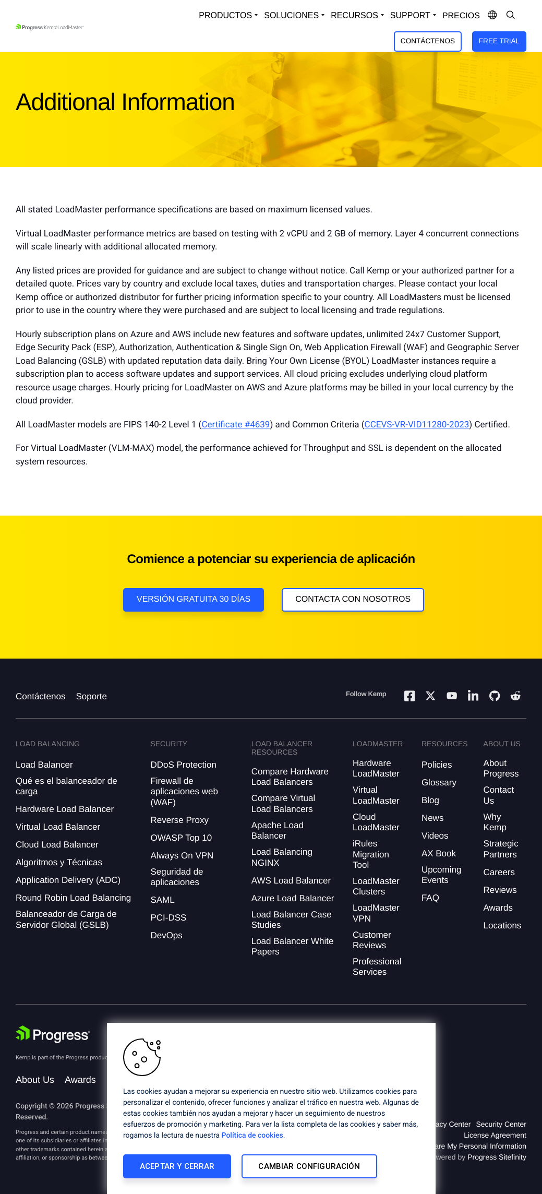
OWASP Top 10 (181, 838)
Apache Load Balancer (277, 830)
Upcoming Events (441, 875)
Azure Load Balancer (292, 898)
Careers (499, 872)
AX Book (438, 853)
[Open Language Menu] (492, 15)
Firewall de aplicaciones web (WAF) (184, 791)
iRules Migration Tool (371, 854)
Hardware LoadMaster (376, 768)
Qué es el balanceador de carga (66, 786)
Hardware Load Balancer (65, 809)
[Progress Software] (53, 1034)
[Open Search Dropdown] (510, 15)
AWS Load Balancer (291, 881)
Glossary (438, 782)
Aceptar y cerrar (177, 1166)
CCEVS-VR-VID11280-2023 (417, 425)
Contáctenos (428, 41)
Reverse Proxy (179, 820)
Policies (436, 765)
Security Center (501, 1124)
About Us (35, 1079)
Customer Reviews (372, 940)
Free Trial (499, 41)
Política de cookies (252, 1135)
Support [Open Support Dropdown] (410, 15)
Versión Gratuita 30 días (193, 599)
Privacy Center (447, 1124)
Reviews (500, 890)
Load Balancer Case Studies (291, 920)
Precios (461, 15)
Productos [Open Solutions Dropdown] (225, 15)
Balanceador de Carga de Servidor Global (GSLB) (66, 919)
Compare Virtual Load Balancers (283, 803)
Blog (430, 800)
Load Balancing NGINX (281, 857)
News (432, 818)
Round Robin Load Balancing (73, 898)
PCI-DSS (168, 918)
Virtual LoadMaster (376, 795)
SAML (162, 900)
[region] (271, 1108)
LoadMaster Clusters (376, 886)
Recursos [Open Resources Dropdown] (354, 15)
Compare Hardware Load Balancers (290, 777)
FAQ (430, 898)
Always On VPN (181, 856)
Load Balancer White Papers (292, 946)
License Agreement (495, 1135)
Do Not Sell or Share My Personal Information (452, 1146)
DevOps (166, 935)
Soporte (91, 696)
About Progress (501, 768)
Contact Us (499, 795)
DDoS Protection (183, 765)
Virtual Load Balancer (58, 827)
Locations (503, 925)
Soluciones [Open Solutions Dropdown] (291, 15)
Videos (435, 836)
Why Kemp (495, 822)
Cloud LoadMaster (376, 822)
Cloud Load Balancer (57, 845)
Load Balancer (44, 765)
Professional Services (377, 967)
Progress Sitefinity (496, 1157)
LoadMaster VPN (376, 913)
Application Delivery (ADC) (68, 880)
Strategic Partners (501, 849)
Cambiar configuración (309, 1166)
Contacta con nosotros (353, 599)
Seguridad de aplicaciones (176, 877)
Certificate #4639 (235, 425)
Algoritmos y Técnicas (59, 862)
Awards (498, 908)
